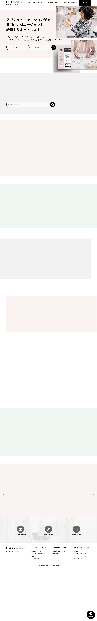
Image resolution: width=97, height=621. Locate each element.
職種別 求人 (16, 47)
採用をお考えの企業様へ (52, 2)
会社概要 (76, 605)
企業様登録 (55, 607)
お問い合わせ (84, 2)
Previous (3, 549)
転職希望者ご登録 (48, 584)
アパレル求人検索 (31, 2)
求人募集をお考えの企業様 (59, 605)
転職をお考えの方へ (41, 2)
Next (93, 549)
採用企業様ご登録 (76, 584)
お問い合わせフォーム (20, 584)
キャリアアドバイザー (72, 2)
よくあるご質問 (63, 2)
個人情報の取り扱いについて (80, 607)
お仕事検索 (34, 609)
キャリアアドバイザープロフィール (81, 609)
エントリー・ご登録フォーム (38, 607)
